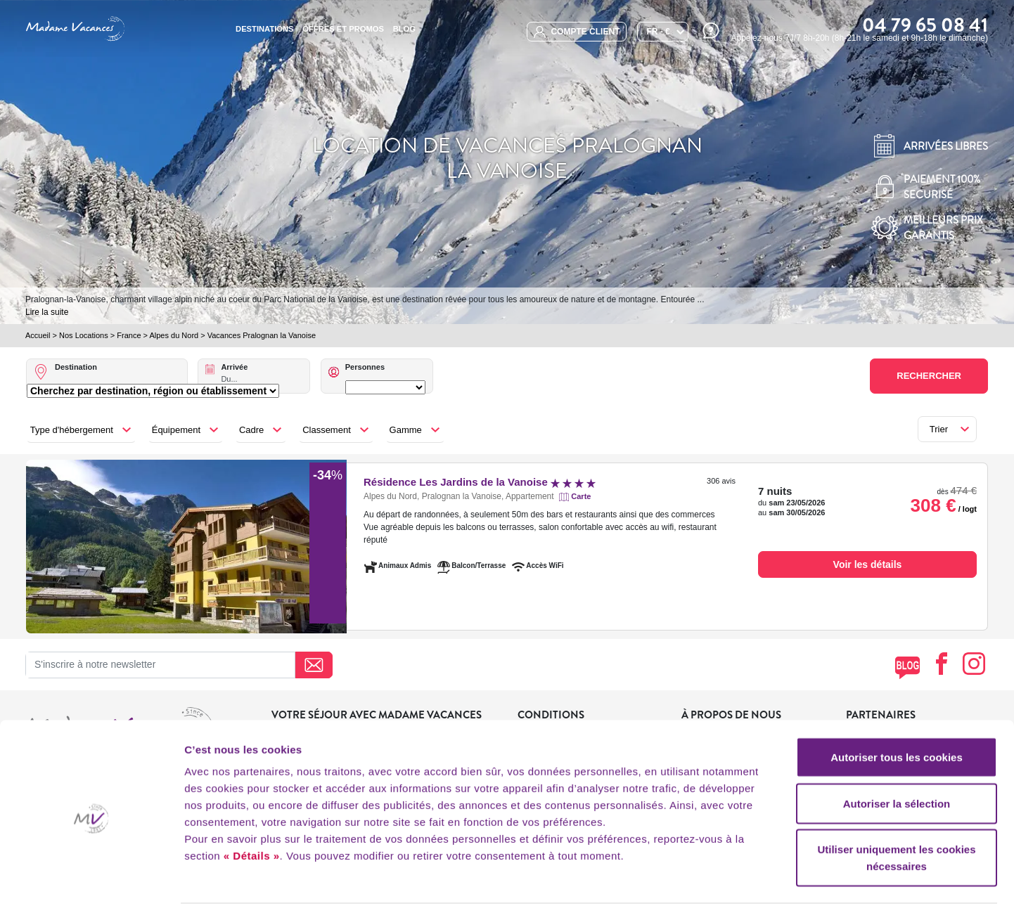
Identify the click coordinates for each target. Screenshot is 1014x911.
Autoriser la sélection (897, 756)
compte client (577, 32)
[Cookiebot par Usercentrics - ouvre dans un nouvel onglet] (91, 883)
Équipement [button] (176, 430)
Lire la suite (46, 312)
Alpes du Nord (173, 335)
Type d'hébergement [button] (71, 430)
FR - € (657, 32)
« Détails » (252, 808)
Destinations (264, 29)
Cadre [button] (251, 430)
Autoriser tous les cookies (896, 710)
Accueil (37, 335)
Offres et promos (343, 29)
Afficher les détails (774, 883)
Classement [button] (326, 430)
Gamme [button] (406, 430)
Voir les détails (867, 564)
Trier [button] (939, 429)
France (129, 335)
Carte (581, 496)
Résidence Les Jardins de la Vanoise (480, 482)
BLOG (404, 29)
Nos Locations (83, 335)
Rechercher (929, 375)
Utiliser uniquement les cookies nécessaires (896, 810)
